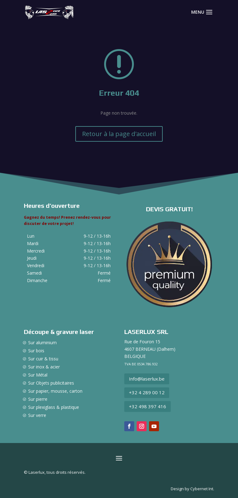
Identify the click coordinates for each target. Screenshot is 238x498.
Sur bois (36, 351)
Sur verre (37, 415)
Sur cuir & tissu (43, 359)
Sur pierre (37, 399)
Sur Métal (37, 375)
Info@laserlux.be (147, 379)
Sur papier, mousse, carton (55, 391)
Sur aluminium (42, 342)
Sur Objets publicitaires (51, 383)
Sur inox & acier (44, 367)
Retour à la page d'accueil (119, 134)
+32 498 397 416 (147, 406)
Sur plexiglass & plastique (53, 407)
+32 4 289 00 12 (147, 392)
